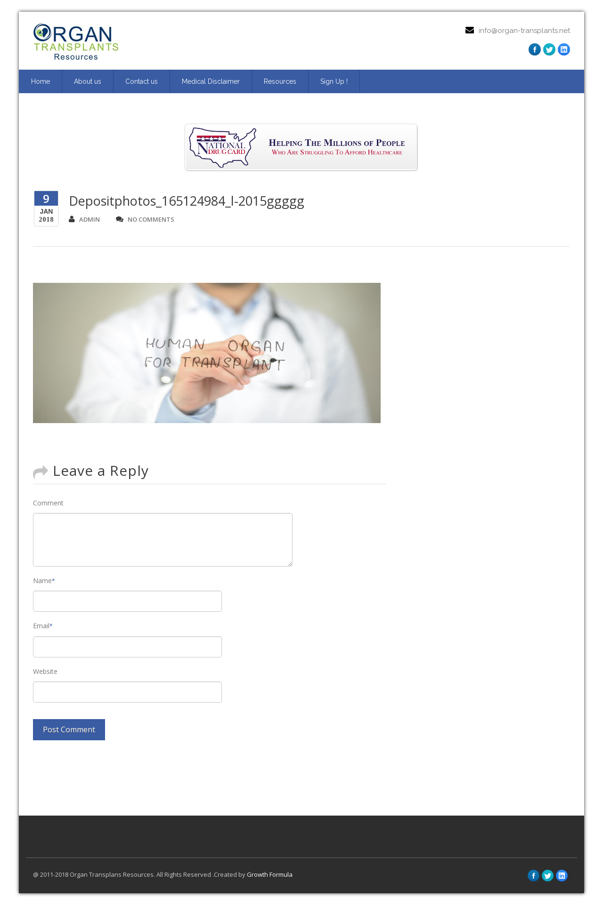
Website (45, 671)
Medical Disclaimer (211, 81)
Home (40, 81)
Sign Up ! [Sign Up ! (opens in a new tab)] (334, 81)
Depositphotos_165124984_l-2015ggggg (186, 200)
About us (87, 81)
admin (84, 219)
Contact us (141, 81)
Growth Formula (270, 874)
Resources (280, 81)
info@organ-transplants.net (524, 30)
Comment (48, 502)
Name (44, 580)
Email (43, 625)
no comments (145, 219)
